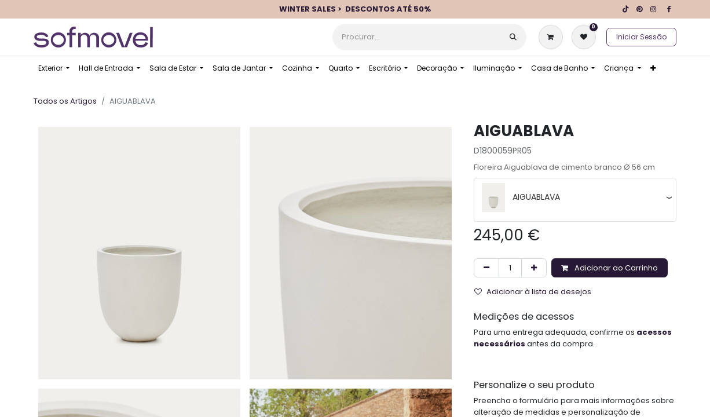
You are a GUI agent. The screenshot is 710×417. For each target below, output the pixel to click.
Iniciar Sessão (641, 37)
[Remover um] (486, 268)
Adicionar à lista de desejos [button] (532, 291)
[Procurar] (513, 37)
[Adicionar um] (534, 268)
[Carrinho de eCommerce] (553, 37)
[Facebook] (669, 9)
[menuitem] (54, 68)
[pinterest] (639, 9)
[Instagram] (653, 9)
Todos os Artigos (65, 101)
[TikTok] (625, 9)
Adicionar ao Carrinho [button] (609, 267)
